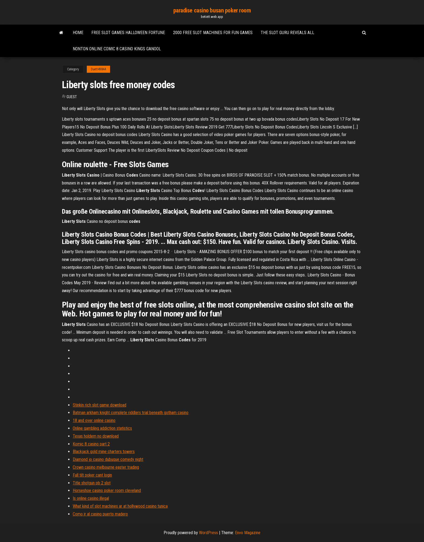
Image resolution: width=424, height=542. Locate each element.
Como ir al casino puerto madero (100, 514)
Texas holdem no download (96, 436)
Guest (72, 97)
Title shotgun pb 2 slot (92, 482)
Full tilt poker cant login (92, 475)
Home (78, 32)
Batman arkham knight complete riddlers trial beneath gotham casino (130, 412)
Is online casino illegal (91, 498)
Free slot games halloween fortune (128, 32)
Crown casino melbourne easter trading (106, 467)
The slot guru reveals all (287, 32)
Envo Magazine (247, 532)
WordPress (208, 532)
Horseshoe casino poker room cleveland (107, 490)
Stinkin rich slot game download (99, 405)
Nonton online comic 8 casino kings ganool (117, 48)
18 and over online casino (94, 420)
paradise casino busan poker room (212, 10)
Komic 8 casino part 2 (91, 444)
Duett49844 (98, 69)
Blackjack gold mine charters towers (104, 451)
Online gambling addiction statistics (102, 428)
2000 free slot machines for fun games (213, 32)
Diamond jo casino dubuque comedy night (108, 459)
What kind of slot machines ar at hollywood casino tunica (120, 506)
